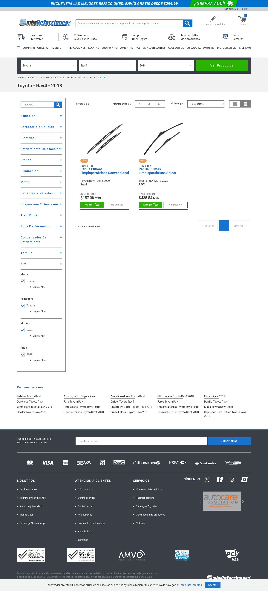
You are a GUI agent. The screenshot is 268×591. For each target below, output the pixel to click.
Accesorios (176, 47)
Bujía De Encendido (36, 226)
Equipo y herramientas (117, 47)
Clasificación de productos (150, 514)
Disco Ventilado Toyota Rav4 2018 (84, 412)
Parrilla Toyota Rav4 (216, 401)
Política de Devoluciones (91, 523)
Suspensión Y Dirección (39, 204)
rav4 (92, 77)
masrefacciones (25, 77)
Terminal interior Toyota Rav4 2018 (178, 412)
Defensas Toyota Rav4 (30, 401)
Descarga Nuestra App (32, 523)
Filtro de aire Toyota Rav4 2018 (175, 396)
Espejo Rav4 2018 (214, 396)
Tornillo (27, 253)
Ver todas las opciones (38, 287)
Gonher (69, 77)
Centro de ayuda (87, 497)
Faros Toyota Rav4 (168, 401)
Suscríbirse (229, 441)
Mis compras (231, 9)
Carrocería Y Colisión (37, 127)
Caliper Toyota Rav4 (122, 401)
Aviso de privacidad (31, 506)
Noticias (140, 523)
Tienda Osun (26, 514)
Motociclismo (227, 47)
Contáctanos (85, 506)
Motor (25, 182)
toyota (81, 77)
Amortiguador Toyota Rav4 (80, 396)
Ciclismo (245, 47)
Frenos (26, 160)
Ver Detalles (117, 204)
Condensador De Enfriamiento (34, 240)
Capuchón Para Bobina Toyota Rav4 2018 (225, 414)
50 (159, 103)
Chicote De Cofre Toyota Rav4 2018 (131, 406)
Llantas (93, 47)
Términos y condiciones (33, 497)
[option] (221, 501)
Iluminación (30, 171)
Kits (24, 264)
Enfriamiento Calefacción (41, 149)
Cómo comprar (86, 489)
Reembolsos (85, 531)
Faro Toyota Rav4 (74, 401)
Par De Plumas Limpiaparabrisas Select (157, 171)
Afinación (28, 116)
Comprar (92, 205)
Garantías (83, 540)
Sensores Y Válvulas (37, 193)
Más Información (191, 585)
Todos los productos (50, 77)
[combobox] (49, 65)
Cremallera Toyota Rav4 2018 (34, 406)
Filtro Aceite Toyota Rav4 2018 (82, 406)
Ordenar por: (177, 103)
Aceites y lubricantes (151, 47)
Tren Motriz (30, 215)
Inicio (244, 9)
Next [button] (242, 501)
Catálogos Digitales (146, 506)
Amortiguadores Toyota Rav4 (128, 396)
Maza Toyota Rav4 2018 (218, 406)
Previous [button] (199, 501)
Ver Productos (222, 65)
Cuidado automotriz (200, 47)
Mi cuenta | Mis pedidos (149, 489)
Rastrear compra (145, 497)
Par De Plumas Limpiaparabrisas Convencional (104, 171)
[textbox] (134, 23)
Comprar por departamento (41, 47)
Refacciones (77, 47)
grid (245, 104)
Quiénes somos (28, 489)
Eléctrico (28, 138)
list (234, 104)
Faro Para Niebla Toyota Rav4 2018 (178, 406)
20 (139, 103)
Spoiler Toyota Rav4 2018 (32, 412)
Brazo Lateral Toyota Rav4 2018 (129, 412)
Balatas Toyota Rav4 (29, 396)
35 (149, 103)
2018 (102, 77)
